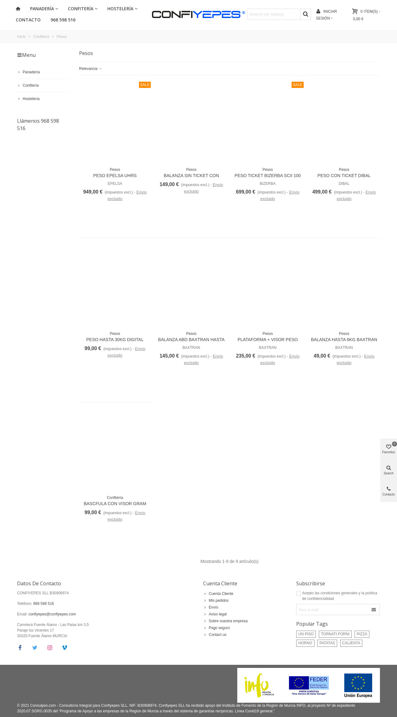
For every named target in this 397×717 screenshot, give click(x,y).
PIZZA (362, 634)
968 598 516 (63, 20)
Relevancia (90, 68)
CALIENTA (351, 643)
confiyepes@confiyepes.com (52, 614)
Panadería (42, 8)
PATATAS (327, 643)
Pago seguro (216, 628)
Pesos (115, 169)
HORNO (305, 643)
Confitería (80, 8)
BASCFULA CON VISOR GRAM (115, 503)
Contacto (28, 20)
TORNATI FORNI (335, 634)
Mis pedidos (216, 600)
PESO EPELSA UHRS (115, 175)
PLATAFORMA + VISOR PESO (268, 339)
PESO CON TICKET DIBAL (344, 175)
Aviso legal (215, 614)
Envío (210, 607)
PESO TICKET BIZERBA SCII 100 (267, 175)
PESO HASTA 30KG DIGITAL (115, 339)
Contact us (214, 634)
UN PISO (306, 634)
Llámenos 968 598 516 (38, 124)
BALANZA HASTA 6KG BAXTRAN (344, 339)
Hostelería (120, 8)
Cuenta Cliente (220, 583)
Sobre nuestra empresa (225, 621)
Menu (26, 55)
